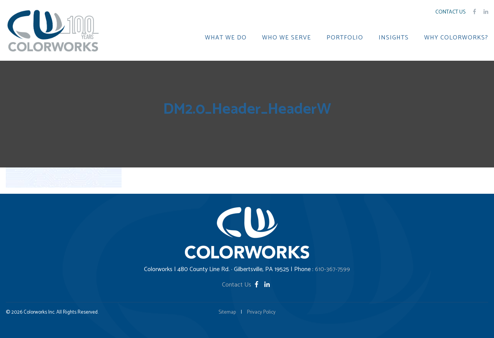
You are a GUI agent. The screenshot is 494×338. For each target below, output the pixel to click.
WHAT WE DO (226, 38)
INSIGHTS (394, 38)
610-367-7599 (332, 269)
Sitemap (227, 312)
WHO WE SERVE (286, 38)
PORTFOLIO (345, 38)
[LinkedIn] (267, 285)
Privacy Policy (261, 312)
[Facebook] (257, 285)
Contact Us (450, 12)
